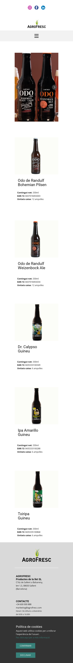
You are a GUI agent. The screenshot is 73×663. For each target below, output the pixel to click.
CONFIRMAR (25, 645)
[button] (18, 87)
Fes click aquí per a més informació (33, 637)
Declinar (25, 655)
